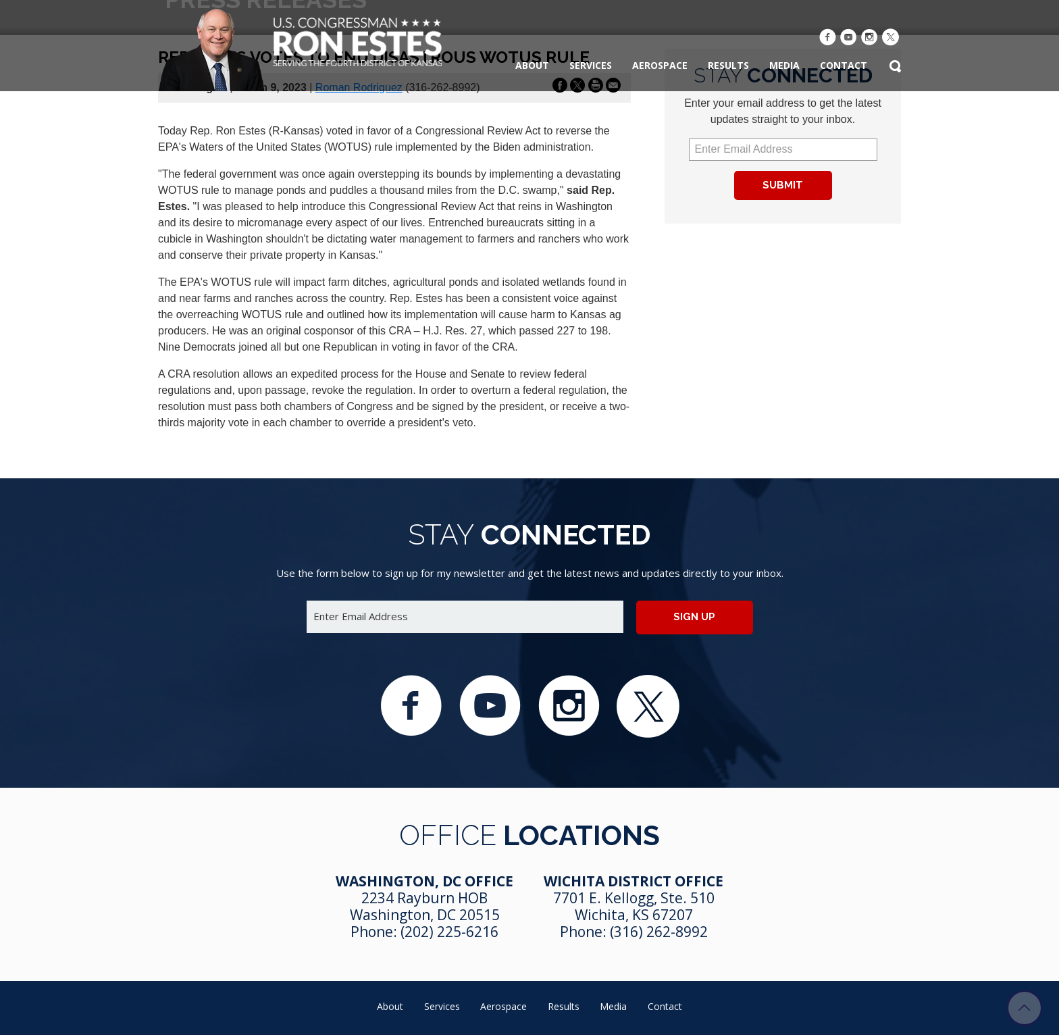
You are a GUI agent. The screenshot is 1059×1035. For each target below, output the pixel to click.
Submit (783, 185)
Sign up (694, 617)
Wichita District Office (633, 881)
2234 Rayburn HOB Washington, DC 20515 (425, 906)
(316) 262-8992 (659, 931)
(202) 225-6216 (449, 931)
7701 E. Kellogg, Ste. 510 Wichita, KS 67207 (634, 906)
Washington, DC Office (424, 881)
